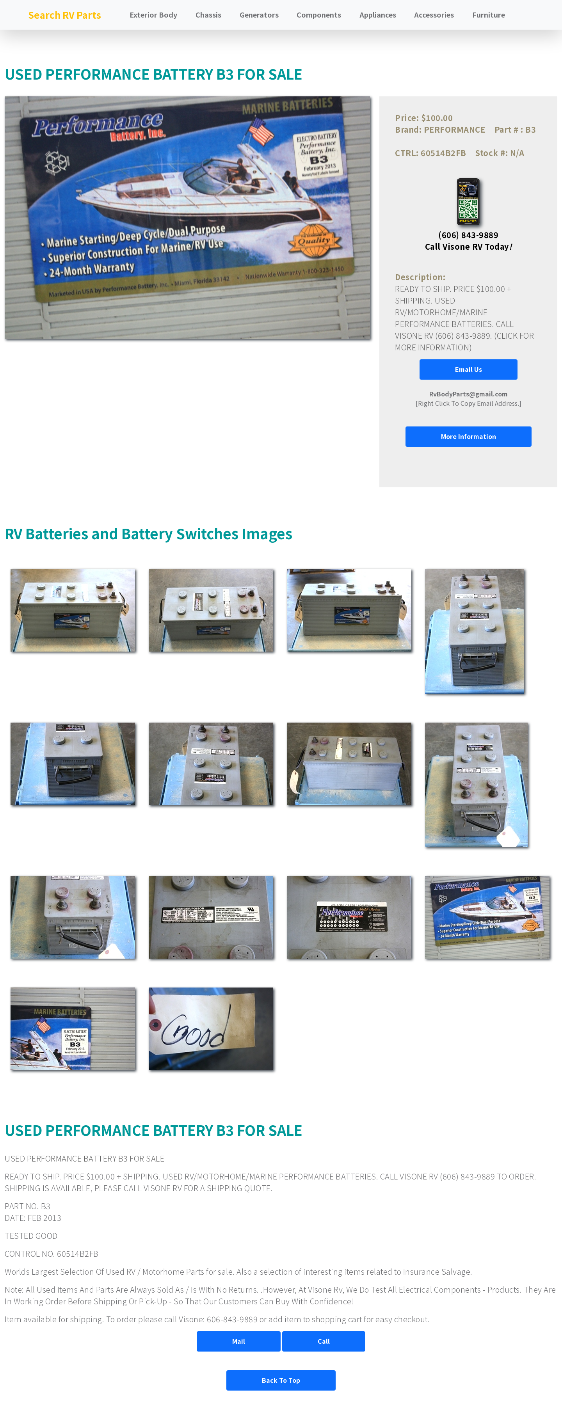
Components (319, 14)
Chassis (208, 14)
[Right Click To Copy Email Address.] (468, 398)
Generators (259, 14)
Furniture (488, 14)
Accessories (434, 14)
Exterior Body (153, 14)
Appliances (377, 14)
